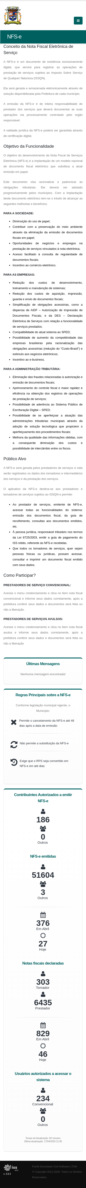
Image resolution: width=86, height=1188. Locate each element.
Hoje (42, 949)
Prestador (42, 1008)
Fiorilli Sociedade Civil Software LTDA (54, 1166)
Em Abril (42, 928)
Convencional (42, 1104)
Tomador (42, 987)
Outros (42, 842)
